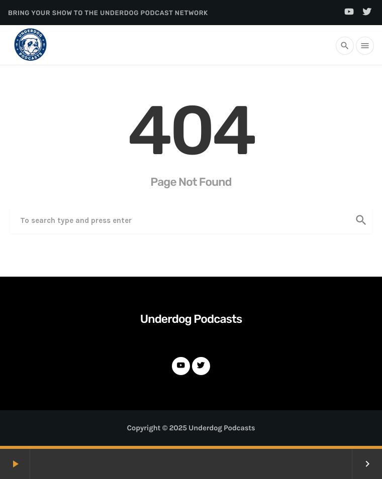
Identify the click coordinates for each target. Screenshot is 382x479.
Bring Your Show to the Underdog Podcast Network (108, 13)
